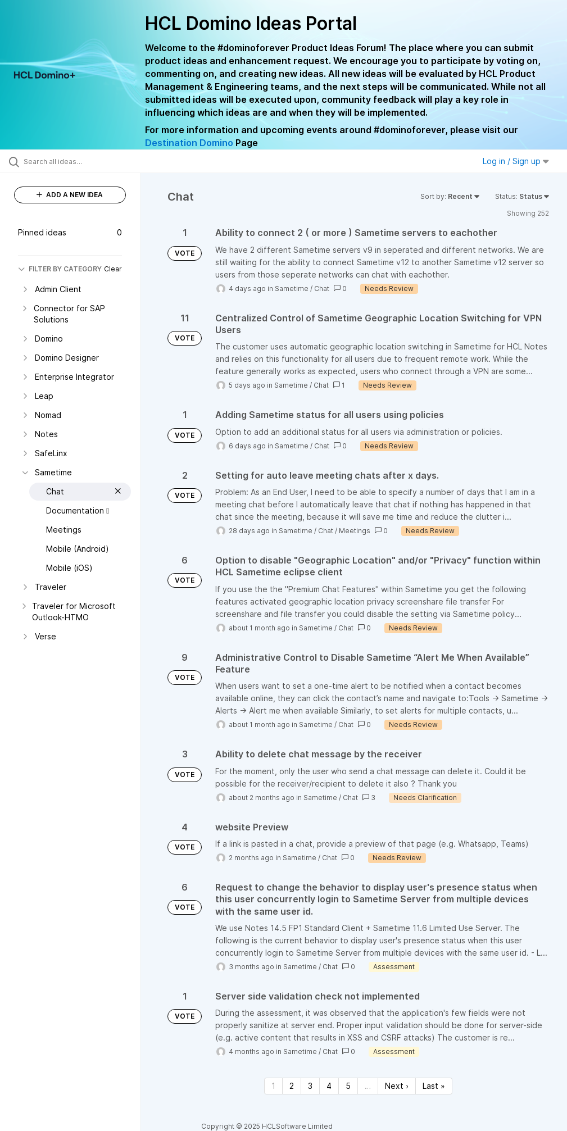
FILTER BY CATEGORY (60, 269)
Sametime (292, 288)
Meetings (354, 530)
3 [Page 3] (310, 1086)
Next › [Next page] (397, 1086)
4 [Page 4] (329, 1086)
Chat (321, 288)
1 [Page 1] (273, 1086)
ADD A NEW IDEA (70, 194)
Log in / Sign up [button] (516, 161)
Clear (113, 269)
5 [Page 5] (348, 1086)
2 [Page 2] (291, 1086)
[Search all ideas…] (76, 161)
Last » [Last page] (434, 1086)
